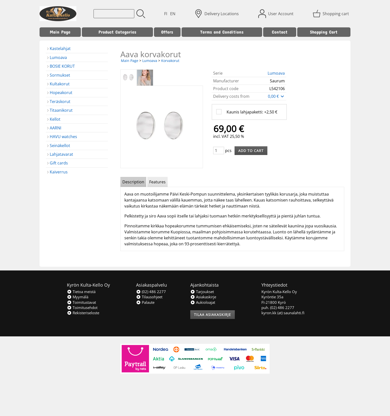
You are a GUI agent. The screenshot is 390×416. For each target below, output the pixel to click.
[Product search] (114, 13)
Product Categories (117, 32)
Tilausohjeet (149, 296)
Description (133, 182)
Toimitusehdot (82, 307)
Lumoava (149, 60)
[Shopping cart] (331, 14)
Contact (280, 32)
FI (165, 13)
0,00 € (276, 96)
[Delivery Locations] (217, 14)
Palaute (145, 302)
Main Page (60, 32)
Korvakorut (170, 60)
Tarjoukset (202, 291)
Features (157, 182)
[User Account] (276, 14)
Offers (167, 32)
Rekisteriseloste (83, 312)
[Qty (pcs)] (218, 150)
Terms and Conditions (222, 32)
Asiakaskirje (203, 296)
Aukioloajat (202, 302)
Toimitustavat (81, 302)
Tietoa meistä (81, 291)
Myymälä (77, 296)
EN (172, 13)
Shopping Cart (324, 32)
